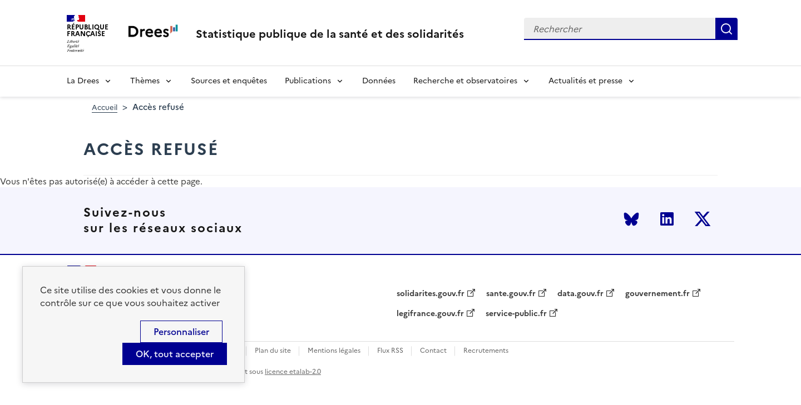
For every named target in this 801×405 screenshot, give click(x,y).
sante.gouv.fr (511, 293)
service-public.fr (516, 313)
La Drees (83, 81)
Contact (433, 351)
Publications (308, 81)
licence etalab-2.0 (293, 372)
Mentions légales (334, 351)
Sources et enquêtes (229, 81)
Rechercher (726, 29)
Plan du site (273, 351)
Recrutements (485, 351)
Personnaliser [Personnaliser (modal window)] (181, 331)
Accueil (104, 107)
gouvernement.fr (657, 293)
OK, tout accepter (175, 354)
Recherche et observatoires (465, 81)
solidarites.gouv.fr (430, 293)
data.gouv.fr (580, 293)
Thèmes (145, 81)
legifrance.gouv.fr (430, 313)
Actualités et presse (585, 81)
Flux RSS (390, 351)
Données (378, 81)
